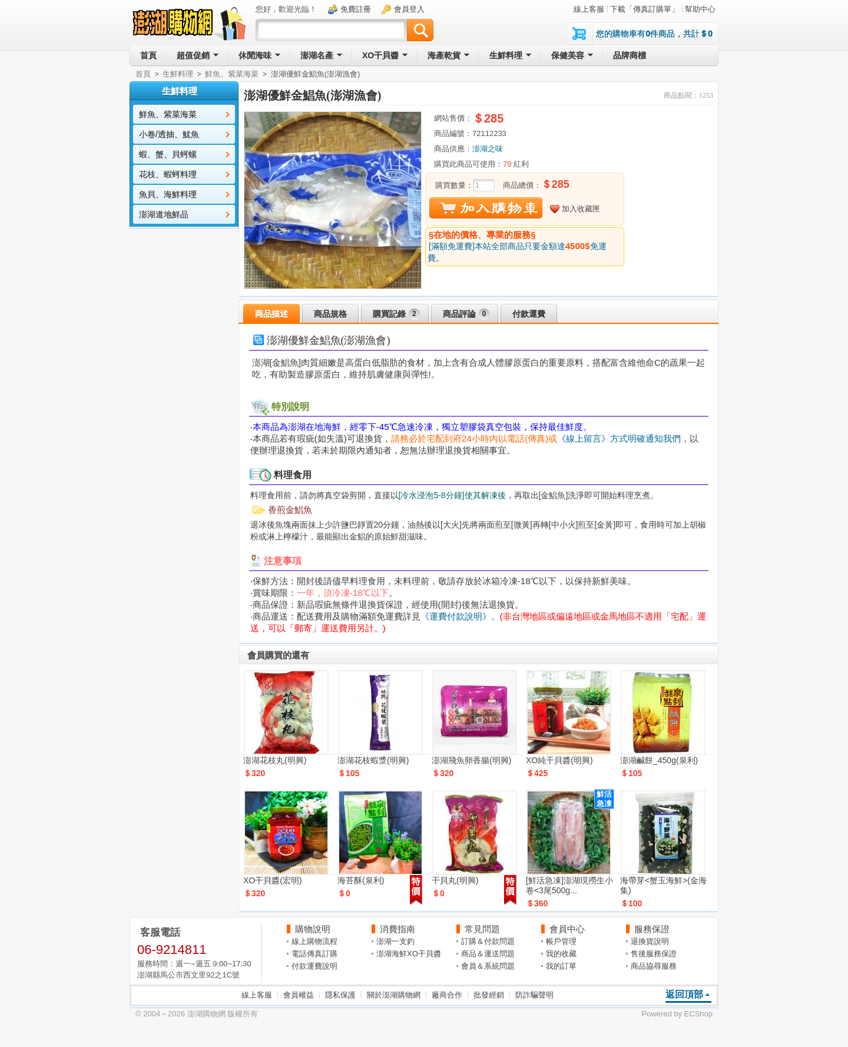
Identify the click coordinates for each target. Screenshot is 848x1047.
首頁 (143, 73)
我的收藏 (561, 953)
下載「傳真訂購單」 (644, 9)
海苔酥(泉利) (360, 880)
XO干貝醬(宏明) (272, 880)
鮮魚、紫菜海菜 (232, 73)
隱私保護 (340, 994)
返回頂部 (684, 994)
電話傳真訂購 (314, 953)
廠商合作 (447, 994)
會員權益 (298, 994)
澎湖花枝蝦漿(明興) (373, 760)
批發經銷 (488, 994)
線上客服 (589, 9)
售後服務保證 (654, 953)
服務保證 (652, 929)
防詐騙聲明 (534, 994)
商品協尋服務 (654, 966)
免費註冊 (355, 9)
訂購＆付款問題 (488, 941)
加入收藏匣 (581, 208)
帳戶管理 (561, 941)
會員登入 (409, 9)
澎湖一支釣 (395, 941)
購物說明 (312, 929)
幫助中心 (700, 9)
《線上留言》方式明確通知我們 (619, 438)
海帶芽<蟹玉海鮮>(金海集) (663, 885)
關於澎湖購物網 (393, 994)
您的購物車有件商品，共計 (654, 33)
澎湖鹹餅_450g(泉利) (659, 760)
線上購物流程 (314, 941)
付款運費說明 (314, 966)
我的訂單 (561, 966)
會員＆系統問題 (488, 966)
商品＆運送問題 (488, 953)
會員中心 (567, 929)
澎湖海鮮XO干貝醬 (408, 953)
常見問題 (482, 929)
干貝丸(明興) (455, 880)
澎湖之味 (487, 148)
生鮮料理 (178, 73)
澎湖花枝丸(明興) (274, 760)
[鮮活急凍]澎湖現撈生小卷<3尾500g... (569, 885)
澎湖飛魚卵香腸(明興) (471, 760)
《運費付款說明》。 (460, 616)
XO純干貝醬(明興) (559, 760)
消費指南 (397, 929)
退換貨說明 (650, 941)
